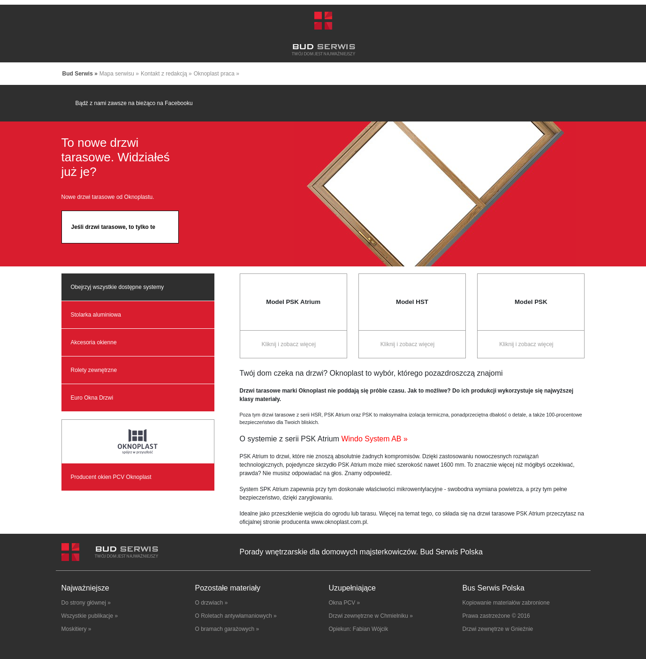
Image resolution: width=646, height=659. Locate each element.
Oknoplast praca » (216, 73)
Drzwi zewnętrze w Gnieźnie (498, 629)
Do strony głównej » (86, 602)
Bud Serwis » (80, 73)
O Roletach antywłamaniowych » (236, 616)
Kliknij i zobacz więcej (288, 344)
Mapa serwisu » (119, 73)
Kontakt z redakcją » (166, 73)
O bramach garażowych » (227, 629)
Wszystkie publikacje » (89, 616)
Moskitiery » (76, 629)
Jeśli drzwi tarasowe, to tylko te (113, 227)
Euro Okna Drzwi (92, 397)
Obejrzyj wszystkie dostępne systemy (117, 287)
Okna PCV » (344, 602)
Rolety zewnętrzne (94, 370)
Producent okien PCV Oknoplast (111, 477)
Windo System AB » (373, 439)
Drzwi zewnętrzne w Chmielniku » (371, 616)
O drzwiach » (211, 602)
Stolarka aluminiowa (96, 314)
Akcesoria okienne (94, 342)
